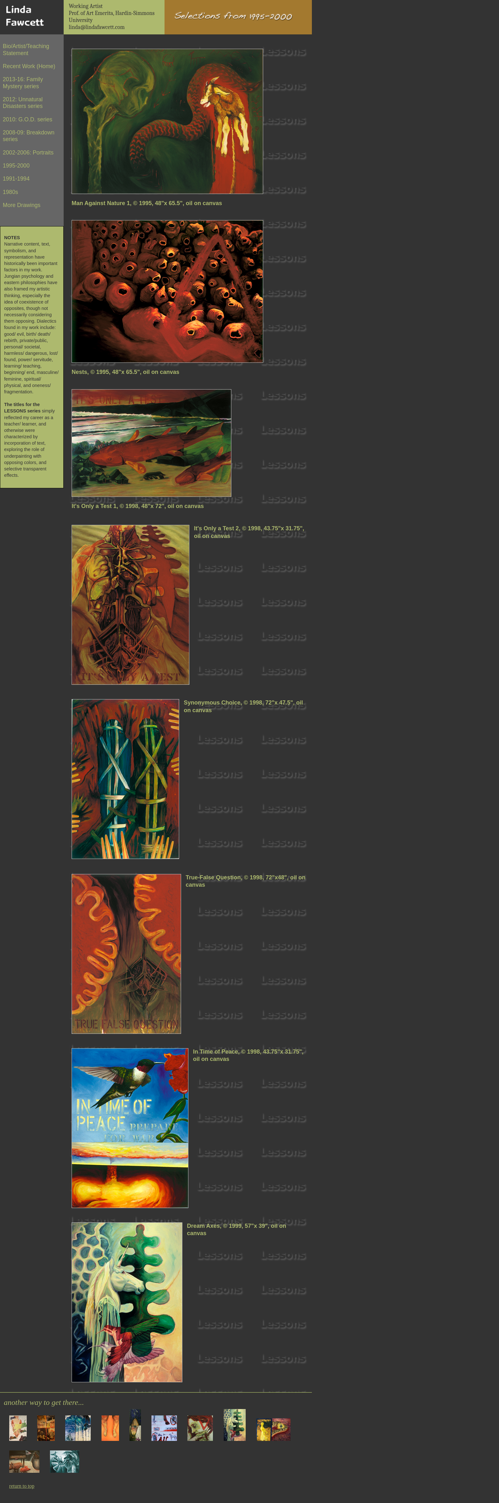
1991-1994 (16, 178)
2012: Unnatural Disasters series (23, 102)
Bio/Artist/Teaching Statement (26, 49)
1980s (10, 192)
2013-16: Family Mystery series (23, 82)
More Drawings (21, 205)
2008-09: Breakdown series (28, 135)
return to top (21, 1486)
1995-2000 (16, 165)
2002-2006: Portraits (28, 152)
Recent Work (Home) (29, 66)
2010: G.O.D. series (27, 119)
